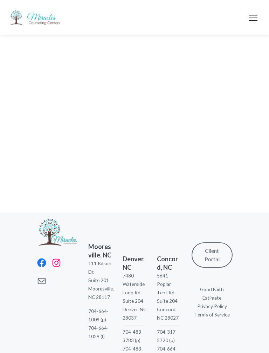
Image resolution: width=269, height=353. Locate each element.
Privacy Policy (212, 306)
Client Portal (212, 255)
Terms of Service (212, 315)
